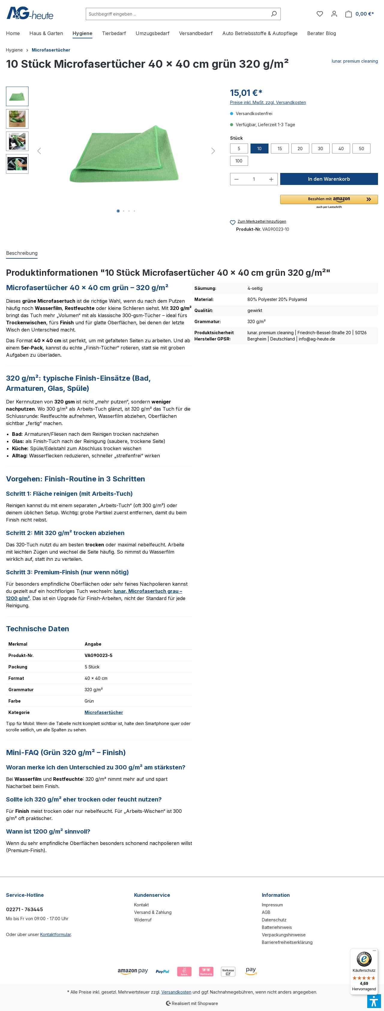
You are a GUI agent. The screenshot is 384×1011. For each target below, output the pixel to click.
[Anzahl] (254, 179)
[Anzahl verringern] (236, 179)
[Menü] (374, 952)
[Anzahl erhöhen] (271, 179)
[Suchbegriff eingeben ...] (176, 14)
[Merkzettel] (320, 14)
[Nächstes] (213, 151)
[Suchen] (274, 14)
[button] (329, 202)
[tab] (22, 253)
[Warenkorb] (359, 14)
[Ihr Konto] (334, 14)
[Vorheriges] (39, 151)
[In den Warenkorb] (329, 179)
